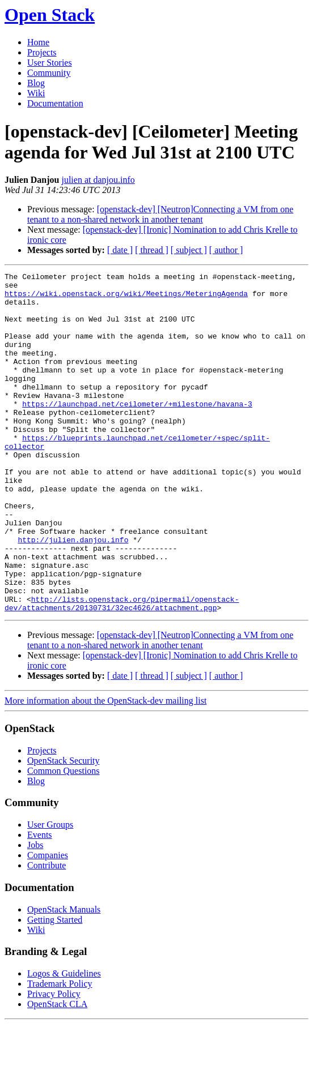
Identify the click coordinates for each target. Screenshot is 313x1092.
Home (38, 42)
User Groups (50, 892)
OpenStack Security (63, 828)
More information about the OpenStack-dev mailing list (105, 768)
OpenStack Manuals (63, 977)
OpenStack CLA (57, 1072)
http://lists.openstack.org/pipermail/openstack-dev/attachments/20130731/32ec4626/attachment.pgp (122, 670)
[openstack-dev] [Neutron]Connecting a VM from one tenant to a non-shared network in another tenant (160, 214)
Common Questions (63, 838)
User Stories (49, 62)
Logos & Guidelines (64, 1041)
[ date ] (120, 250)
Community (48, 73)
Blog (36, 83)
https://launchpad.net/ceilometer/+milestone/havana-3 (137, 431)
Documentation (55, 103)
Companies (47, 923)
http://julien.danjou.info (73, 594)
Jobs (35, 913)
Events (39, 902)
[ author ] (226, 250)
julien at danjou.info (97, 180)
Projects (42, 52)
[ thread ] (151, 250)
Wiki (36, 93)
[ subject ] (189, 250)
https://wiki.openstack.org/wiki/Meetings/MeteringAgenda (126, 298)
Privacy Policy (54, 1062)
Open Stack (50, 15)
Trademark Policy (59, 1051)
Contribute (46, 933)
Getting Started (54, 987)
